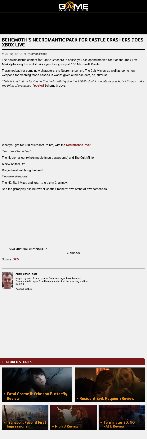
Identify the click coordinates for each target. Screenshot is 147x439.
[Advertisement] (73, 327)
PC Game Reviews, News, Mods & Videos (73, 6)
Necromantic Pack (78, 145)
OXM (16, 259)
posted (39, 85)
